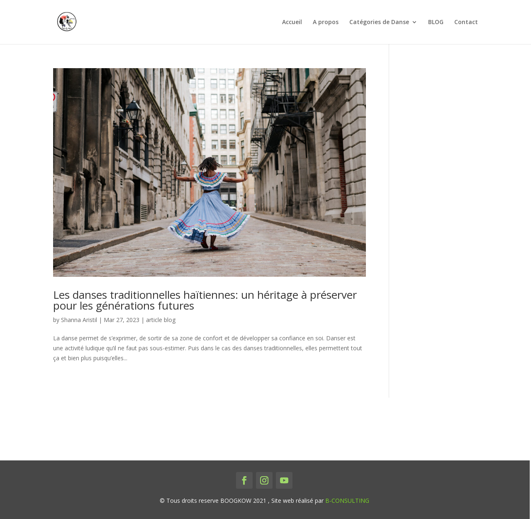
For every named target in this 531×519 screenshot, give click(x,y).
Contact (466, 22)
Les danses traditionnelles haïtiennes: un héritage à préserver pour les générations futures (205, 300)
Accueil (292, 22)
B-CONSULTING (347, 500)
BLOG (435, 22)
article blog (160, 320)
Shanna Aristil (79, 320)
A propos (326, 22)
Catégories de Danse (379, 22)
